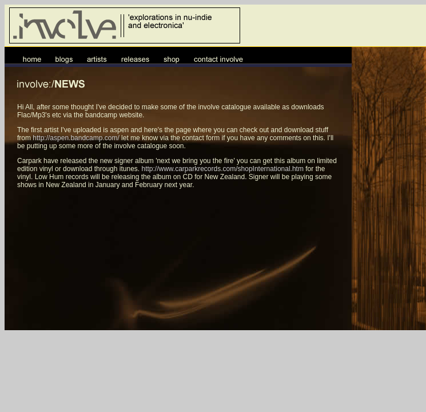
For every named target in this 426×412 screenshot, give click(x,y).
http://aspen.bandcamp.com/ (76, 138)
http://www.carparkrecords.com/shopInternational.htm (222, 169)
